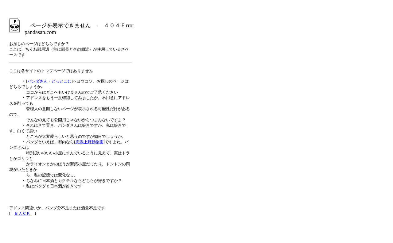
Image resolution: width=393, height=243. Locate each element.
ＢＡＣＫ (22, 213)
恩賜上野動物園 (89, 142)
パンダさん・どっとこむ (50, 81)
